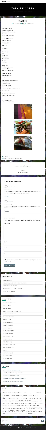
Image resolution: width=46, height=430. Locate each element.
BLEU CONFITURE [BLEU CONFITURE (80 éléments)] (8, 393)
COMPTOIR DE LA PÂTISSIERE (9, 314)
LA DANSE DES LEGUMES (8, 330)
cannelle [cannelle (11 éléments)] (25, 393)
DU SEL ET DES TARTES (8, 325)
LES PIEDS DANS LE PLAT (8, 336)
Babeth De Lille (6, 375)
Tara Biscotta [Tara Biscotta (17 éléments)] (28, 413)
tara (23, 23)
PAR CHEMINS (7, 156)
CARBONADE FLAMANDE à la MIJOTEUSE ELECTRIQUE (15, 283)
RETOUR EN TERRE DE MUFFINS (10, 285)
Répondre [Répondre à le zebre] (7, 211)
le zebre (9, 202)
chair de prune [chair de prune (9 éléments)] (30, 393)
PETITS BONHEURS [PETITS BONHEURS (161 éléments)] (17, 411)
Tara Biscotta (5, 1)
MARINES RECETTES (7, 339)
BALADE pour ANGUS (7, 280)
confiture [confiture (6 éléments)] (11, 398)
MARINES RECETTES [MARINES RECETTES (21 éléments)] (22, 405)
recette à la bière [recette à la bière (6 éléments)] (7, 413)
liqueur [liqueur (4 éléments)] (41, 403)
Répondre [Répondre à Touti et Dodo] (7, 196)
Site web (6, 253)
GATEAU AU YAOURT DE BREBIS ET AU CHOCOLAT (14, 288)
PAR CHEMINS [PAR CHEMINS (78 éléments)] (30, 408)
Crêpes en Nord (15, 375)
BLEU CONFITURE (7, 305)
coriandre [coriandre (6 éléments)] (20, 398)
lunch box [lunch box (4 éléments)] (11, 405)
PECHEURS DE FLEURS (8, 353)
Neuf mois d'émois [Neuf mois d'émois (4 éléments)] (9, 408)
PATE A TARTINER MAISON (9, 291)
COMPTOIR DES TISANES (8, 316)
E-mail (5, 247)
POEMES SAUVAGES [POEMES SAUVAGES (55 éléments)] (31, 411)
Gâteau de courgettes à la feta (14, 370)
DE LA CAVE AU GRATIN (8, 322)
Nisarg (34, 427)
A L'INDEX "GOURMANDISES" (9, 303)
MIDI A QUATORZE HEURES (9, 344)
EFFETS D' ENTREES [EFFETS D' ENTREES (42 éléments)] (25, 401)
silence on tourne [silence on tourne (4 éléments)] (21, 413)
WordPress (26, 427)
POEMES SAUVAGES (7, 358)
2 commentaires (30, 23)
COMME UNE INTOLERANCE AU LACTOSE (12, 311)
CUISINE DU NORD (7, 319)
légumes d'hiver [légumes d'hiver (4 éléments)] (15, 405)
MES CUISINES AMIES (7, 341)
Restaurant (17, 158)
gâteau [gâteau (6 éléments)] (36, 401)
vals (21, 158)
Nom (5, 241)
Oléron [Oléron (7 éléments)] (14, 408)
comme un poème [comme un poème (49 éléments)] (21, 396)
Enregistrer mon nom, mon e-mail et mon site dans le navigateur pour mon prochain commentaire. (23, 260)
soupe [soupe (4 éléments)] (24, 413)
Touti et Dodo (11, 187)
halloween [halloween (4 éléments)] (39, 401)
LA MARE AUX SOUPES (8, 333)
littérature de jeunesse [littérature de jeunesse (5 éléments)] (5, 405)
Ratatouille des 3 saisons (17, 381)
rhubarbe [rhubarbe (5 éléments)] (12, 413)
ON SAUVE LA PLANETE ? (8, 347)
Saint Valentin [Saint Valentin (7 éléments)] (16, 413)
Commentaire (7, 223)
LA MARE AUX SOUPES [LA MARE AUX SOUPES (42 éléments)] (20, 403)
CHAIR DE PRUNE (7, 308)
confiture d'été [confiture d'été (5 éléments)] (16, 398)
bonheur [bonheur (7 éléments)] (22, 393)
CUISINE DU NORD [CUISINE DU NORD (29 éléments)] (30, 398)
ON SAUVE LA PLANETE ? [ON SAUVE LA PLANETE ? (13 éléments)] (20, 408)
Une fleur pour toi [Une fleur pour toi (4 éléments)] (34, 413)
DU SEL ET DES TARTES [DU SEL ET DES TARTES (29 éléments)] (12, 401)
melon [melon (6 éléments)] (28, 405)
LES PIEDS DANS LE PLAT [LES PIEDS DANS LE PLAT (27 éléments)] (33, 403)
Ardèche (5, 158)
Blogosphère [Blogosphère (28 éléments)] (17, 393)
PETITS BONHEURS (7, 355)
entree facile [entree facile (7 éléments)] (33, 401)
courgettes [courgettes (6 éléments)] (23, 398)
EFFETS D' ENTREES (7, 328)
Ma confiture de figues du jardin (19, 378)
